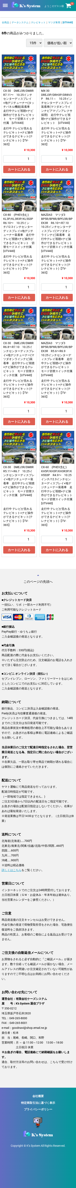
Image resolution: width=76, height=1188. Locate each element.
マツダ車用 (54, 22)
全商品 (5, 22)
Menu (6, 3)
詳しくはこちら (11, 869)
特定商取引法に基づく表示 (38, 1102)
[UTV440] (68, 22)
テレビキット (38, 22)
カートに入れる (19, 169)
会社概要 (38, 1096)
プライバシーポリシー (38, 1109)
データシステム (20, 22)
